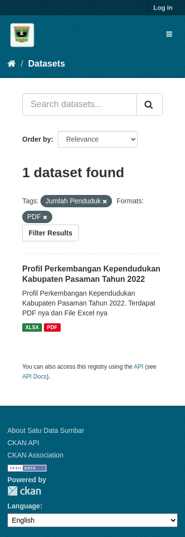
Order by (36, 139)
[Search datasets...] (79, 104)
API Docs (34, 376)
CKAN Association (35, 455)
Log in (163, 7)
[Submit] (149, 104)
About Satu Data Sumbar (45, 430)
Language (23, 506)
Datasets (46, 64)
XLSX (31, 327)
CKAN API (23, 443)
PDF (52, 327)
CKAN (24, 491)
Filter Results (51, 233)
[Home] (11, 64)
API (138, 366)
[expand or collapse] (169, 34)
